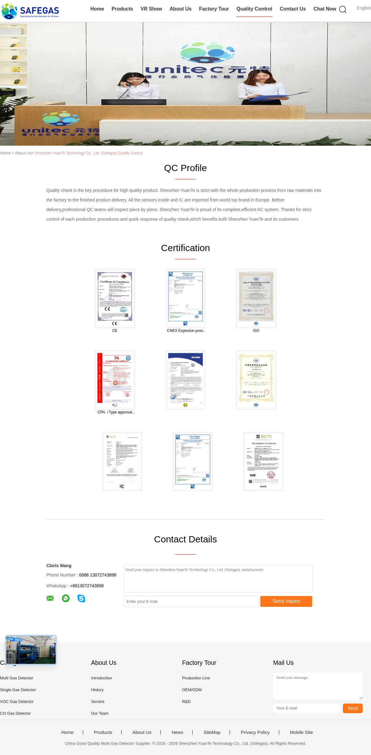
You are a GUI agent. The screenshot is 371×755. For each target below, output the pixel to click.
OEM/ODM (192, 689)
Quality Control (254, 8)
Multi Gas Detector (16, 678)
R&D (186, 701)
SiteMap (211, 732)
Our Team (100, 713)
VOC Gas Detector (16, 701)
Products (122, 8)
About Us (181, 8)
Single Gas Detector (18, 689)
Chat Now (324, 8)
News (177, 732)
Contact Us (293, 8)
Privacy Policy (255, 732)
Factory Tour (214, 8)
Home (97, 8)
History (97, 689)
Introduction (101, 678)
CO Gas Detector (15, 713)
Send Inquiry (287, 601)
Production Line (196, 678)
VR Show (151, 8)
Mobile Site (301, 732)
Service (97, 701)
